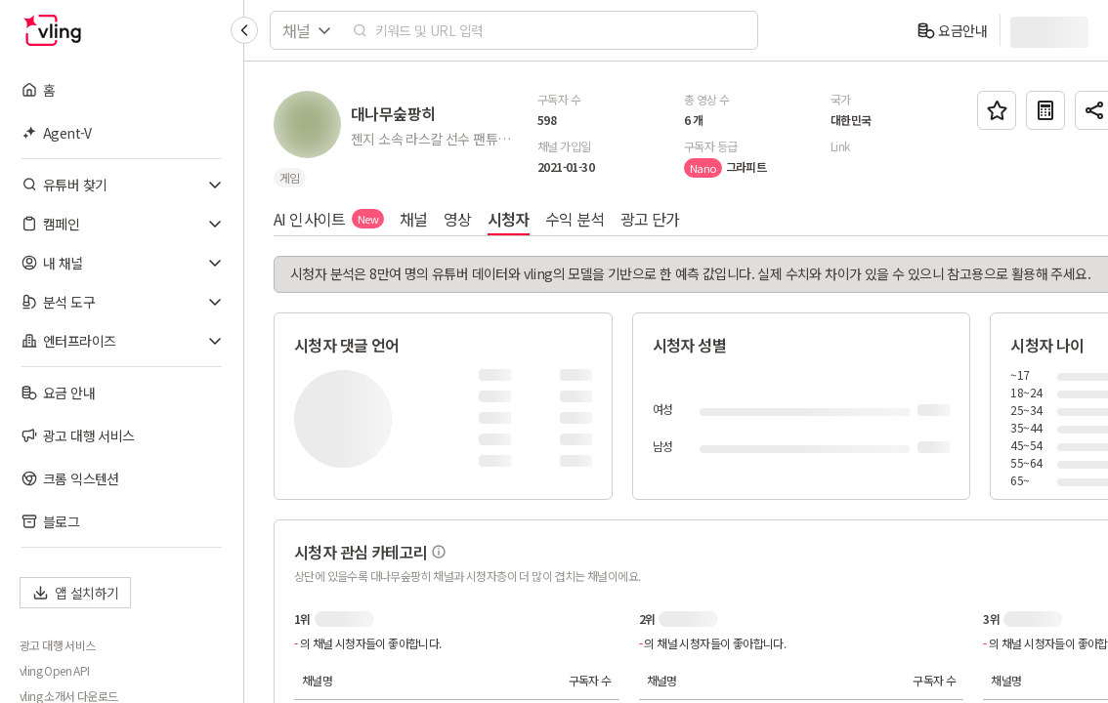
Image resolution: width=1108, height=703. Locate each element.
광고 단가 (650, 218)
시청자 (509, 218)
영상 (458, 218)
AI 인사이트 (329, 218)
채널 (414, 218)
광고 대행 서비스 (58, 645)
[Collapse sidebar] (244, 30)
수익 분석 (575, 218)
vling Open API (55, 671)
